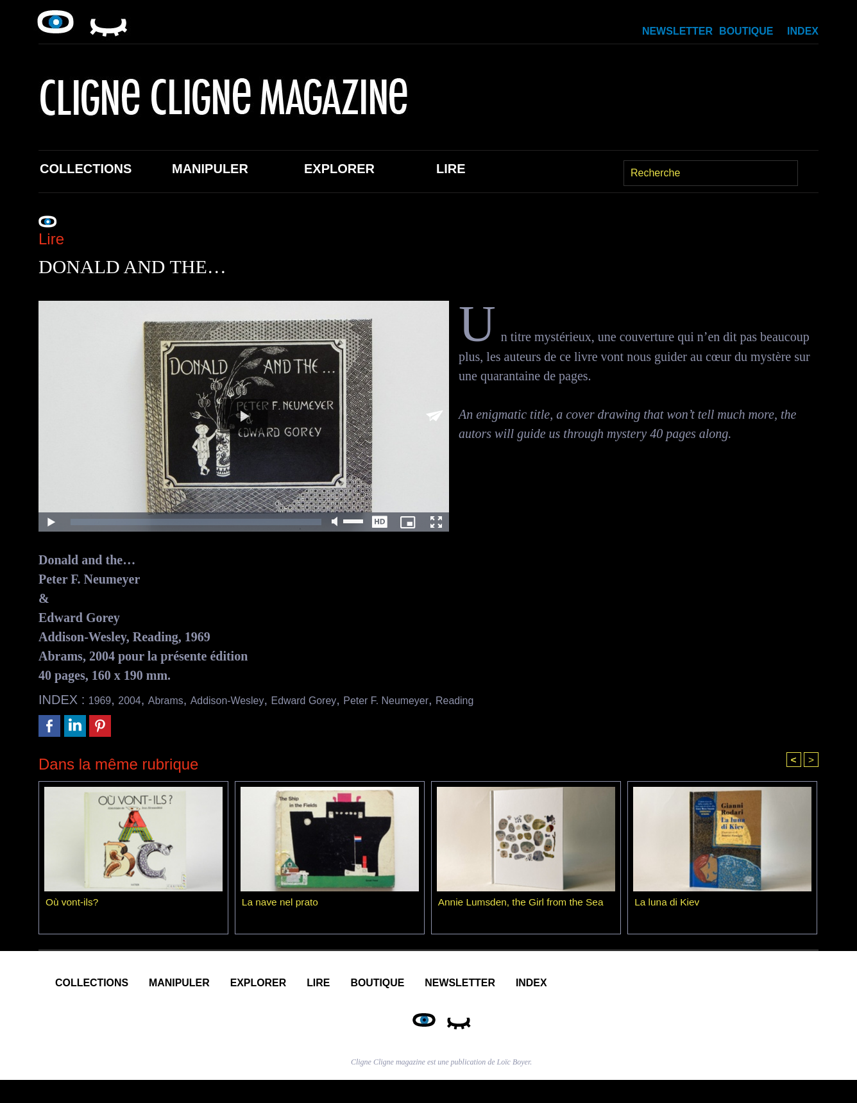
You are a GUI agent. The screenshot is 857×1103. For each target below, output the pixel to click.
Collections (86, 169)
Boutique (746, 31)
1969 (103, 700)
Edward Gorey (349, 700)
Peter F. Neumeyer (449, 700)
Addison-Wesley (255, 700)
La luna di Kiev (668, 903)
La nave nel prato (281, 903)
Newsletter (677, 31)
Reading (534, 700)
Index (803, 31)
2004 (138, 700)
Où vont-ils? (73, 903)
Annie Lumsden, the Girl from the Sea (524, 903)
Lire (451, 169)
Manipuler (210, 169)
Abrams (181, 700)
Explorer (339, 169)
